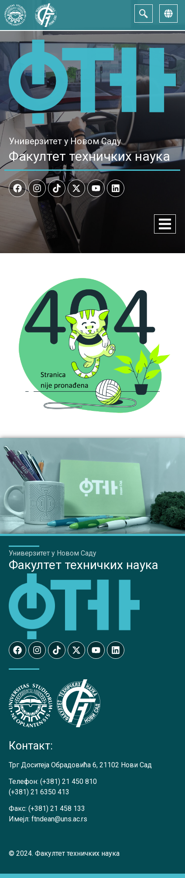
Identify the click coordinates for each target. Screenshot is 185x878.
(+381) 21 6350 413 (39, 792)
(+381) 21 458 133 (56, 808)
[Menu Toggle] (165, 224)
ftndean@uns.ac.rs (59, 819)
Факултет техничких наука (89, 156)
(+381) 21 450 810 (68, 781)
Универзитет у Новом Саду (65, 141)
